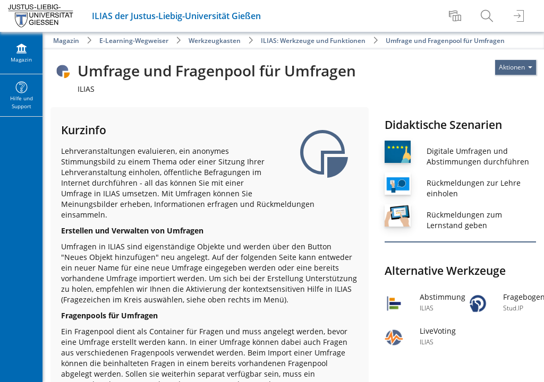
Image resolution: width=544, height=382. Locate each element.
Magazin (66, 40)
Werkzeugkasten (215, 40)
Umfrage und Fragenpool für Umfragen (445, 40)
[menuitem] (456, 16)
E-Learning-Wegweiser (133, 40)
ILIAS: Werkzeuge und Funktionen (313, 40)
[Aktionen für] (515, 67)
